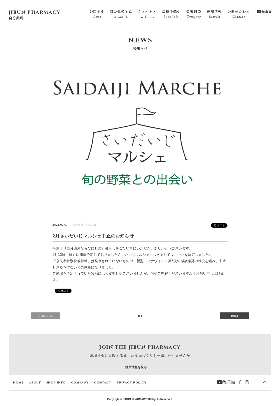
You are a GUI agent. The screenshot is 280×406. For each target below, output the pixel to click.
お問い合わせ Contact (238, 14)
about (35, 382)
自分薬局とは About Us (121, 14)
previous (45, 315)
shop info (55, 382)
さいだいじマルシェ (83, 224)
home (18, 382)
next (234, 315)
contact (102, 382)
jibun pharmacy (35, 12)
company (80, 382)
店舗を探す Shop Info (171, 14)
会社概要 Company (193, 14)
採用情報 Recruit (214, 14)
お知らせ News (97, 14)
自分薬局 (16, 18)
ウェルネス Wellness (147, 14)
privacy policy (131, 382)
